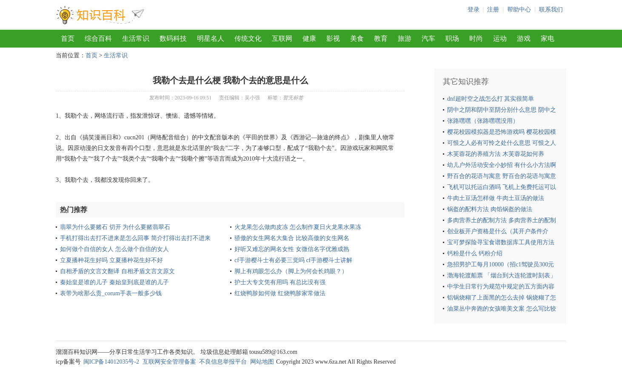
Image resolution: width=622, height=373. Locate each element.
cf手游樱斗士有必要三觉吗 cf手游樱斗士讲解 (293, 260)
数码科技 (173, 38)
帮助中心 (519, 9)
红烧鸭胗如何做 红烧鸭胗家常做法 (279, 293)
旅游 (404, 38)
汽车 (428, 38)
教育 (381, 38)
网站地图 (262, 362)
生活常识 (135, 38)
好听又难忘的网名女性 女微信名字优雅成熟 (291, 249)
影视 (333, 38)
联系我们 (551, 9)
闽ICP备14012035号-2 (111, 362)
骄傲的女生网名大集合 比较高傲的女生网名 (291, 238)
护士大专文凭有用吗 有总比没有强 (279, 282)
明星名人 (210, 38)
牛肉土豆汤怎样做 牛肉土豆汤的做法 (495, 198)
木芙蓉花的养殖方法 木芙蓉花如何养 (495, 154)
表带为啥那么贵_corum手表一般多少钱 (111, 293)
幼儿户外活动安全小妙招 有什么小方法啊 (501, 165)
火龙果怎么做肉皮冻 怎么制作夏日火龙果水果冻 (297, 227)
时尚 (476, 38)
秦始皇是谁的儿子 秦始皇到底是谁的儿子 (114, 282)
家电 (547, 38)
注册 (493, 9)
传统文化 (248, 38)
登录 (473, 9)
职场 (452, 38)
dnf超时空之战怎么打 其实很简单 (490, 99)
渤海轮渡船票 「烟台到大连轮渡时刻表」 (501, 275)
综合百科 (98, 38)
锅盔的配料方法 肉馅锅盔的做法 (489, 209)
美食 (357, 38)
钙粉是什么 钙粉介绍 (474, 253)
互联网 (282, 38)
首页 (67, 38)
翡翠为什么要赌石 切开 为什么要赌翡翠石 (115, 227)
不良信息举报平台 (223, 362)
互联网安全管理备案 (169, 362)
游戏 (524, 38)
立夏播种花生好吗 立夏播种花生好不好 (111, 260)
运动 (500, 38)
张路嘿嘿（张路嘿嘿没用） (483, 121)
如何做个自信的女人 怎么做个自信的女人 (114, 249)
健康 (309, 38)
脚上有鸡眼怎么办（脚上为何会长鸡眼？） (291, 271)
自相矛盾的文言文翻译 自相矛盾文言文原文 (117, 271)
